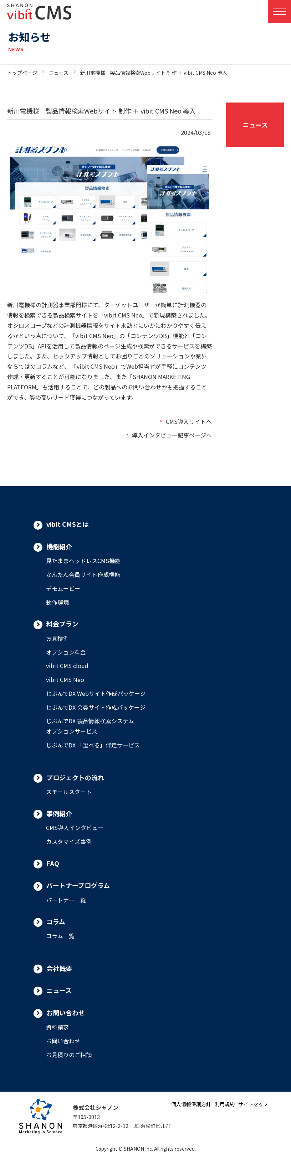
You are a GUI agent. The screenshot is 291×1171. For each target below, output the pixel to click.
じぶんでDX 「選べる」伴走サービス (93, 745)
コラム (55, 921)
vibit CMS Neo (65, 679)
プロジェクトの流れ (75, 777)
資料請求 (57, 1027)
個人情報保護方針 (191, 1104)
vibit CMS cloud (67, 665)
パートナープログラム (78, 885)
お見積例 (57, 638)
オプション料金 (66, 652)
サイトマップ (253, 1104)
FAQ (52, 863)
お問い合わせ (65, 1012)
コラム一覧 (60, 935)
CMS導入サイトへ (189, 421)
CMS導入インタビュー (74, 827)
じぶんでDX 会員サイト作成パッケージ (96, 707)
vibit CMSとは (67, 524)
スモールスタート (69, 791)
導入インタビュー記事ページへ (172, 435)
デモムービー (63, 588)
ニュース (58, 72)
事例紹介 (59, 813)
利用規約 (225, 1104)
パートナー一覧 (66, 900)
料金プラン (62, 623)
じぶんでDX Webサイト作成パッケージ (96, 693)
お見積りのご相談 (69, 1054)
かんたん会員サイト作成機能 (83, 574)
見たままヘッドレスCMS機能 (83, 560)
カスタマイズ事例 (69, 841)
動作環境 (57, 602)
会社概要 (59, 968)
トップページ (22, 72)
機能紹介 (59, 546)
